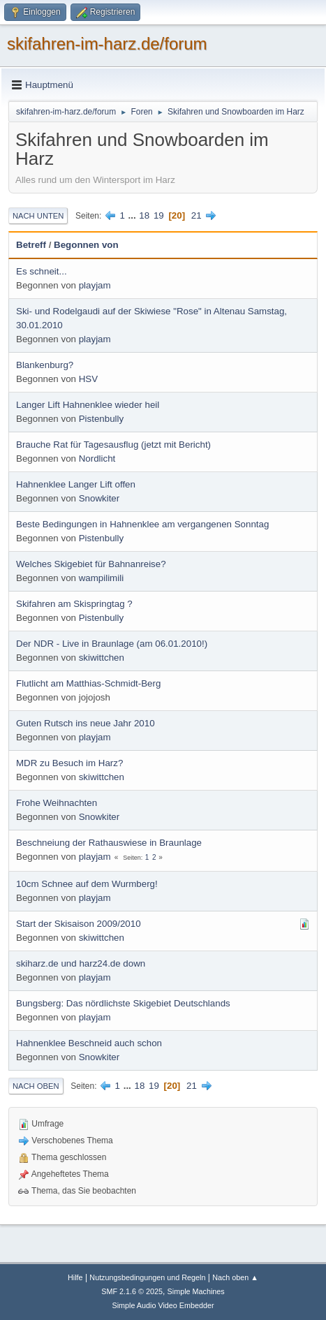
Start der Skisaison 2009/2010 (78, 923)
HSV (88, 379)
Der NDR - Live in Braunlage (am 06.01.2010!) (111, 643)
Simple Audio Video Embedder (163, 1305)
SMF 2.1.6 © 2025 (132, 1291)
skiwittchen (101, 657)
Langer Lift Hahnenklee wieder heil (87, 404)
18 (144, 215)
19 (159, 215)
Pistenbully (101, 418)
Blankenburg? (44, 365)
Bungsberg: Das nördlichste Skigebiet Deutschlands (123, 1003)
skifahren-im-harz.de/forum (107, 43)
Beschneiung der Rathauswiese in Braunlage (109, 842)
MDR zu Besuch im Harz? (69, 763)
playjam (95, 285)
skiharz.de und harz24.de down (80, 963)
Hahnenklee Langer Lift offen (75, 484)
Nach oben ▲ (235, 1277)
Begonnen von (86, 245)
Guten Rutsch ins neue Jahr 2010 (85, 723)
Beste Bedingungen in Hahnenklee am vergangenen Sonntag (142, 524)
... (133, 215)
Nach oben (36, 1086)
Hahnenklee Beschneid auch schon (89, 1043)
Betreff (31, 245)
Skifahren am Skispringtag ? (74, 604)
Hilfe (75, 1277)
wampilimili (101, 578)
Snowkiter (99, 498)
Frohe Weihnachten (56, 803)
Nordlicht (97, 458)
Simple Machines (196, 1291)
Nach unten (38, 216)
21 (196, 215)
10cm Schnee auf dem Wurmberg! (87, 884)
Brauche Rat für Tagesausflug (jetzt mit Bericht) (113, 444)
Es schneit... (41, 271)
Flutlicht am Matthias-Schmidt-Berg (88, 683)
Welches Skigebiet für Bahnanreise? (91, 564)
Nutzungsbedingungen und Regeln (147, 1277)
